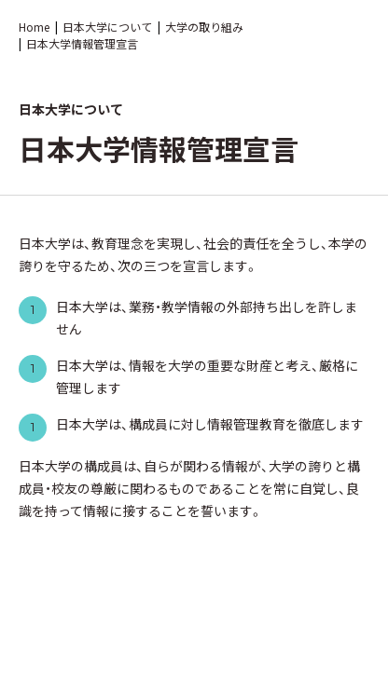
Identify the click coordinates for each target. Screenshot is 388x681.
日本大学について (107, 26)
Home (34, 26)
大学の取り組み (204, 26)
